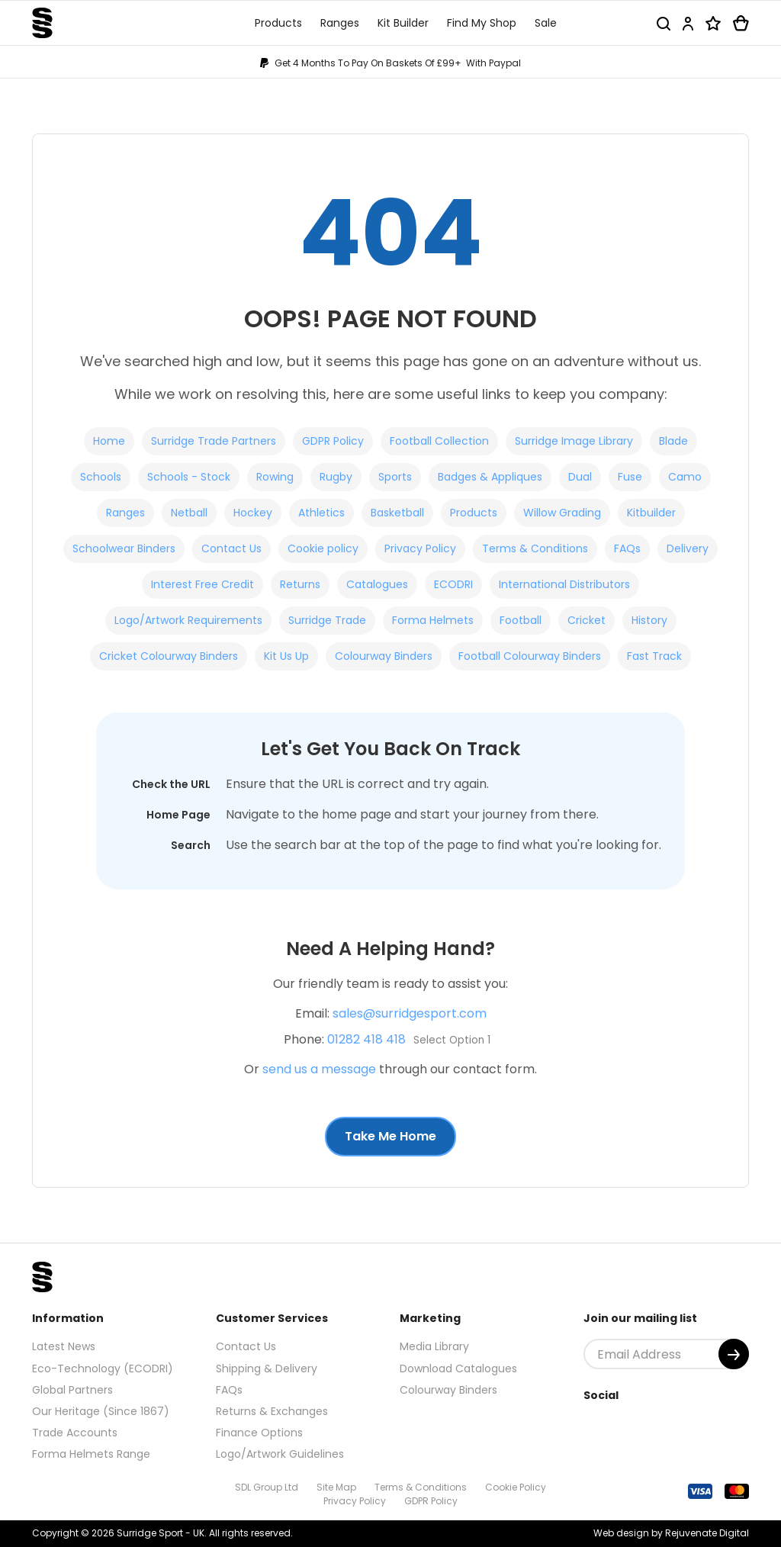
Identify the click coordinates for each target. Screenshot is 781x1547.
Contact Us (231, 548)
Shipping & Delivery (266, 1368)
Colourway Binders (383, 656)
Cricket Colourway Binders (168, 656)
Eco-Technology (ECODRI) (102, 1368)
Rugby (336, 476)
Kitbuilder (651, 512)
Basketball (397, 512)
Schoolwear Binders (123, 548)
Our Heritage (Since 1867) (100, 1411)
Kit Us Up (286, 656)
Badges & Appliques (490, 476)
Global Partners (72, 1389)
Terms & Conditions (535, 548)
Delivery (688, 548)
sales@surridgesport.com (410, 1013)
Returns (300, 584)
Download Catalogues (458, 1368)
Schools (100, 476)
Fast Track (654, 656)
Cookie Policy (515, 1487)
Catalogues (377, 584)
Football (521, 620)
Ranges (125, 512)
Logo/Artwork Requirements (188, 620)
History (649, 620)
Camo (685, 476)
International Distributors (564, 584)
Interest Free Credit (202, 584)
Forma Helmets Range (91, 1454)
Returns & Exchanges (272, 1411)
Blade (673, 441)
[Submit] (733, 1354)
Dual (580, 476)
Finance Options (259, 1432)
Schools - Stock (188, 476)
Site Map (336, 1487)
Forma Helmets (433, 620)
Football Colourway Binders (529, 656)
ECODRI (453, 584)
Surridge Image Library (574, 441)
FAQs (627, 548)
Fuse (630, 476)
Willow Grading (562, 512)
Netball (189, 512)
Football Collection (439, 441)
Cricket (586, 620)
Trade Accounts (74, 1432)
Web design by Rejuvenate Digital (671, 1532)
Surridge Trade (327, 620)
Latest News (63, 1346)
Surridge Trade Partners (213, 441)
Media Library (434, 1346)
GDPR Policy (333, 441)
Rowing (275, 476)
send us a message (319, 1069)
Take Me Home (390, 1136)
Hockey (252, 512)
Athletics (321, 512)
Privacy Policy (420, 548)
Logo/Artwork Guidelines (280, 1454)
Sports (395, 476)
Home (109, 441)
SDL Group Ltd (266, 1487)
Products (473, 512)
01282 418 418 (366, 1039)
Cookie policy (323, 548)
